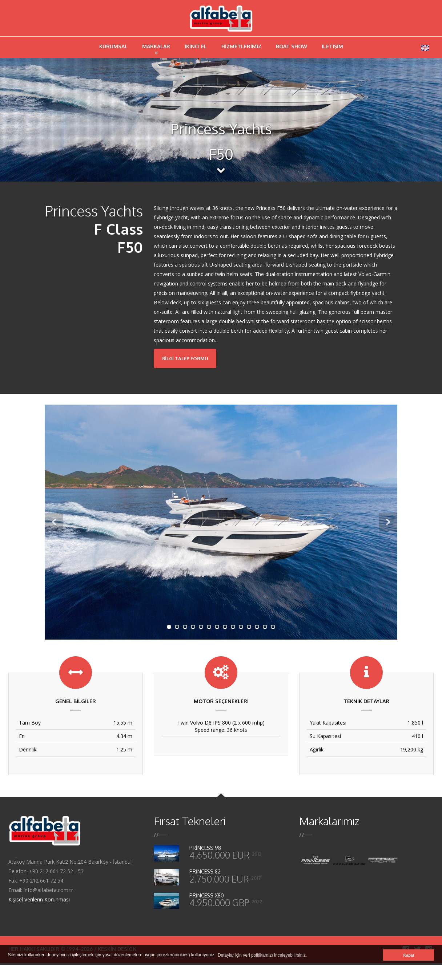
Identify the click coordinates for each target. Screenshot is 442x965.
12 (257, 629)
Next (388, 524)
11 (249, 629)
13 (265, 629)
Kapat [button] (408, 955)
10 (241, 629)
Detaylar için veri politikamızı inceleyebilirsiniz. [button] (262, 955)
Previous (54, 524)
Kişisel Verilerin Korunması (39, 901)
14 (273, 629)
